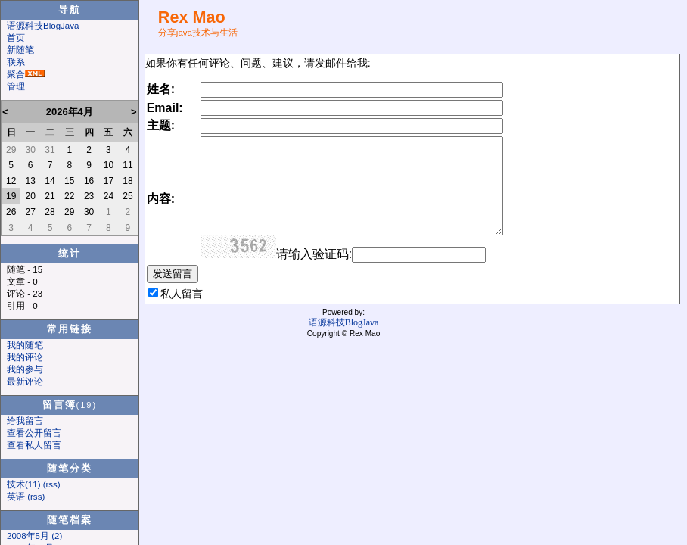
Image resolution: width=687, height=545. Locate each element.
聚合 (16, 74)
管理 (16, 86)
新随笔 (20, 49)
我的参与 (25, 369)
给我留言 (25, 420)
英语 (16, 496)
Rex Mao (191, 17)
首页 (16, 37)
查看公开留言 (34, 433)
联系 (16, 62)
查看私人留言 (34, 445)
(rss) (52, 484)
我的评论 (25, 357)
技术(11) (23, 484)
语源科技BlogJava (43, 25)
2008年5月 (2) (34, 535)
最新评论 (25, 381)
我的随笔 (25, 345)
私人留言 (181, 294)
